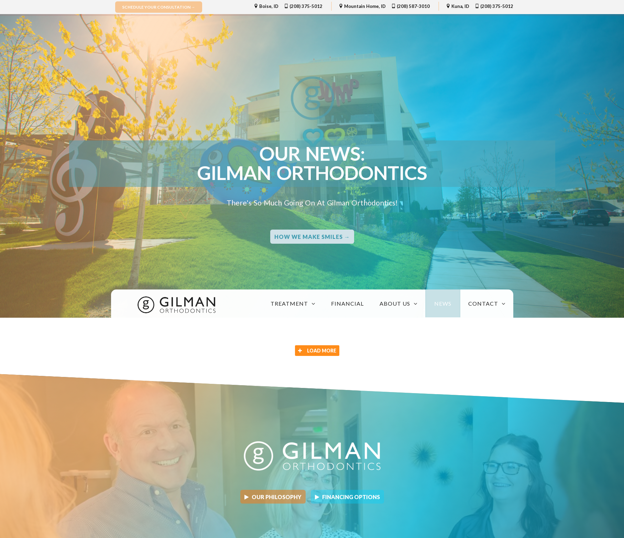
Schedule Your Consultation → (158, 7)
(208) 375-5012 (303, 6)
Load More (317, 351)
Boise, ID (266, 6)
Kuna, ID (457, 6)
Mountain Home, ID (362, 6)
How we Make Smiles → (312, 236)
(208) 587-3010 (410, 6)
